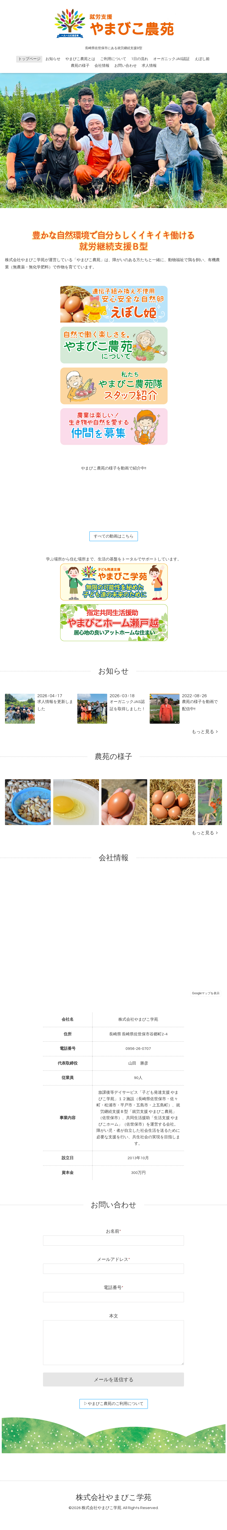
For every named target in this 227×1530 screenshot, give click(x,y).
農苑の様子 (80, 66)
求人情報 (149, 66)
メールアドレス (113, 1260)
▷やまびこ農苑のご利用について (113, 1405)
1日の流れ (139, 59)
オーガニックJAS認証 (171, 59)
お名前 (113, 1231)
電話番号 (113, 1288)
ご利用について (113, 59)
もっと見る (205, 732)
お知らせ (52, 59)
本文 (113, 1316)
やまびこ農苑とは (80, 59)
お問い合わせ (125, 66)
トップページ (29, 59)
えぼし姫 (202, 59)
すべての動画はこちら (114, 536)
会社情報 (101, 66)
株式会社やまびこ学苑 (113, 1499)
